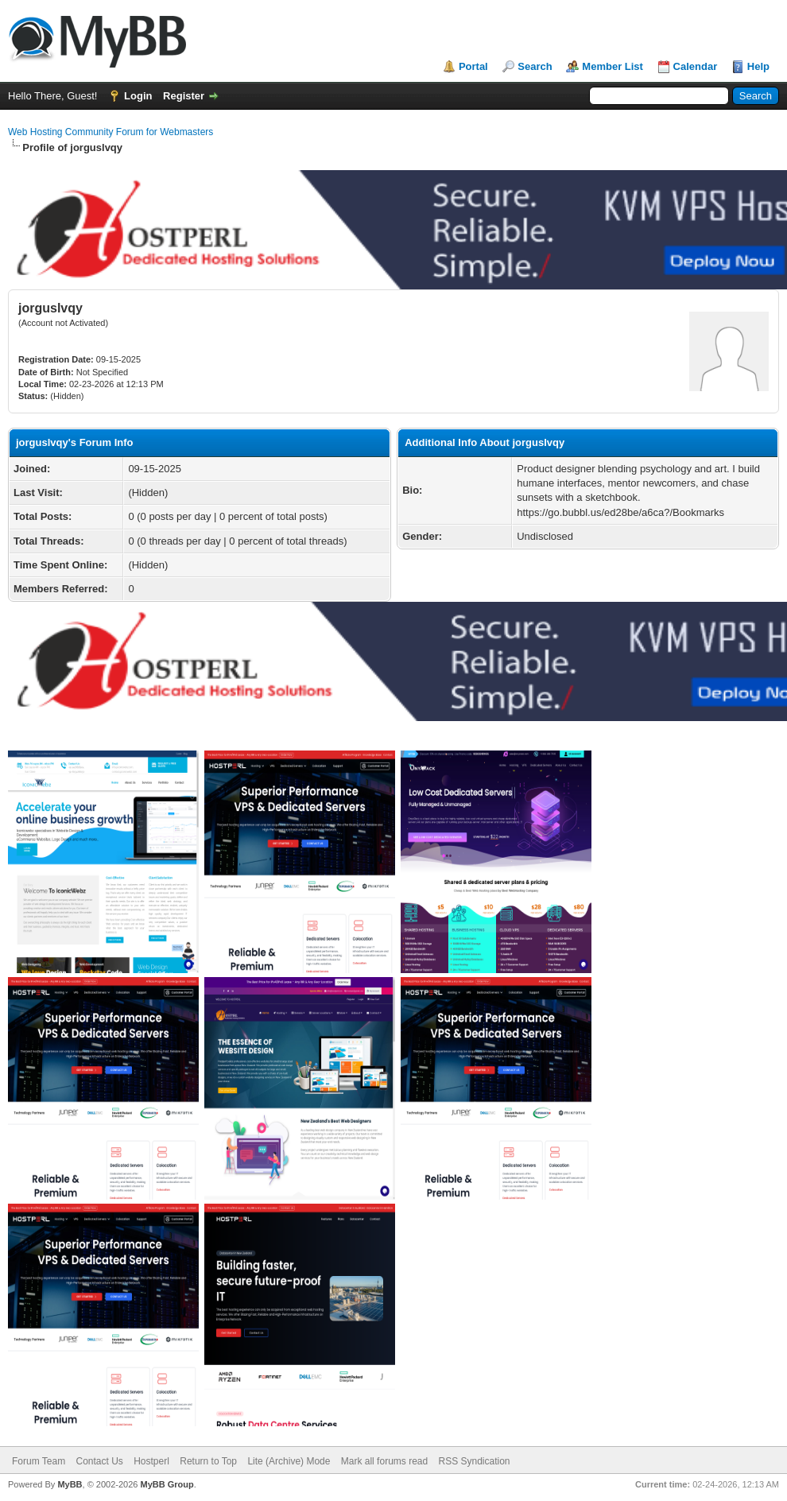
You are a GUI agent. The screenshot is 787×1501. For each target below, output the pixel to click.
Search (535, 66)
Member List (612, 66)
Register (183, 96)
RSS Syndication (474, 1461)
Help (758, 66)
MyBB (69, 1484)
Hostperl (151, 1461)
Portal (473, 66)
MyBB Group (166, 1484)
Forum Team (38, 1461)
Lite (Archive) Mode (288, 1461)
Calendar (695, 66)
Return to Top (208, 1461)
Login (138, 96)
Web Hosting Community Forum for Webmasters (110, 132)
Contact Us (99, 1461)
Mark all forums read (384, 1461)
